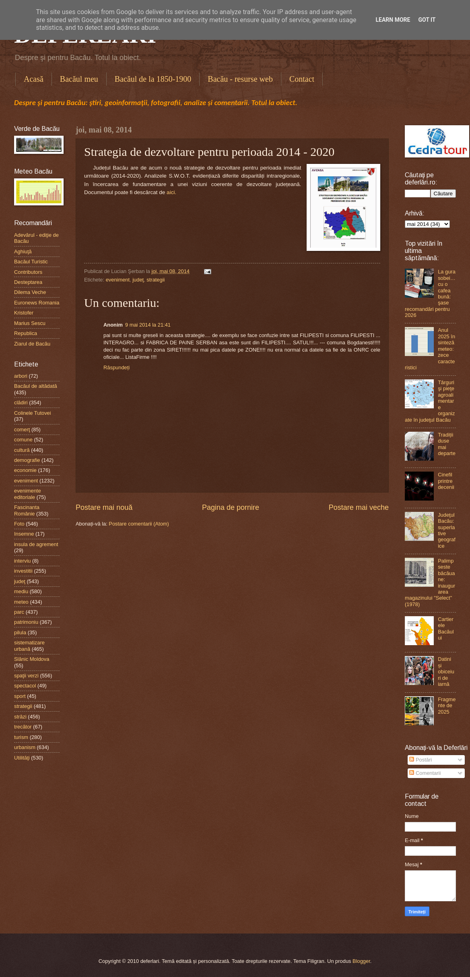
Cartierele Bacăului (446, 628)
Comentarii (425, 773)
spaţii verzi (26, 676)
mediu (21, 591)
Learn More (392, 20)
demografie (27, 460)
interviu (22, 561)
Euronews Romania (36, 303)
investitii (23, 571)
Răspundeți (116, 367)
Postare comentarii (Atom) (139, 524)
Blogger (361, 961)
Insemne (24, 534)
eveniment (118, 280)
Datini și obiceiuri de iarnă (446, 671)
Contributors (28, 272)
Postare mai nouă (104, 507)
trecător (23, 727)
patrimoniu (26, 622)
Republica (25, 333)
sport (20, 696)
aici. (170, 192)
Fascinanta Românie (26, 510)
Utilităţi (22, 758)
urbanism (24, 747)
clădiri (21, 402)
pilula (20, 632)
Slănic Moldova (31, 659)
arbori (20, 376)
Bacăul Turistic (31, 262)
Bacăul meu (79, 79)
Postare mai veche (359, 507)
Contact (301, 79)
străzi (20, 717)
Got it (426, 20)
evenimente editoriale (27, 494)
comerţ (22, 429)
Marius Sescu (29, 323)
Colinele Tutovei (32, 413)
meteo (21, 602)
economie (25, 470)
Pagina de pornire (230, 507)
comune (23, 440)
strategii (155, 280)
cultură (22, 450)
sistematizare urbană (29, 646)
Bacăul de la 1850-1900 (153, 79)
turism (21, 737)
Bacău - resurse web (240, 79)
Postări (420, 760)
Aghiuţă (23, 251)
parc (19, 612)
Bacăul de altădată (35, 386)
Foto (19, 524)
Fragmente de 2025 (447, 705)
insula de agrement (36, 544)
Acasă (33, 79)
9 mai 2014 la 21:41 (148, 325)
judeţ (138, 280)
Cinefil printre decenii (446, 481)
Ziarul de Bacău (32, 344)
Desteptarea (28, 282)
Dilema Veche (30, 292)
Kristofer (23, 313)
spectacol (25, 686)
